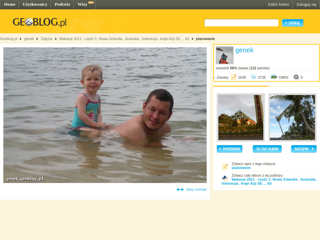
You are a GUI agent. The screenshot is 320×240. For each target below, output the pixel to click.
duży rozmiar (196, 189)
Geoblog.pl (8, 39)
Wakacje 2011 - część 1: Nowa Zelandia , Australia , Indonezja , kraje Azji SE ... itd (124, 39)
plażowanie (205, 39)
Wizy (82, 4)
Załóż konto (278, 4)
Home (9, 4)
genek (29, 39)
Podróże (62, 4)
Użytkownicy (35, 4)
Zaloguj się (306, 4)
